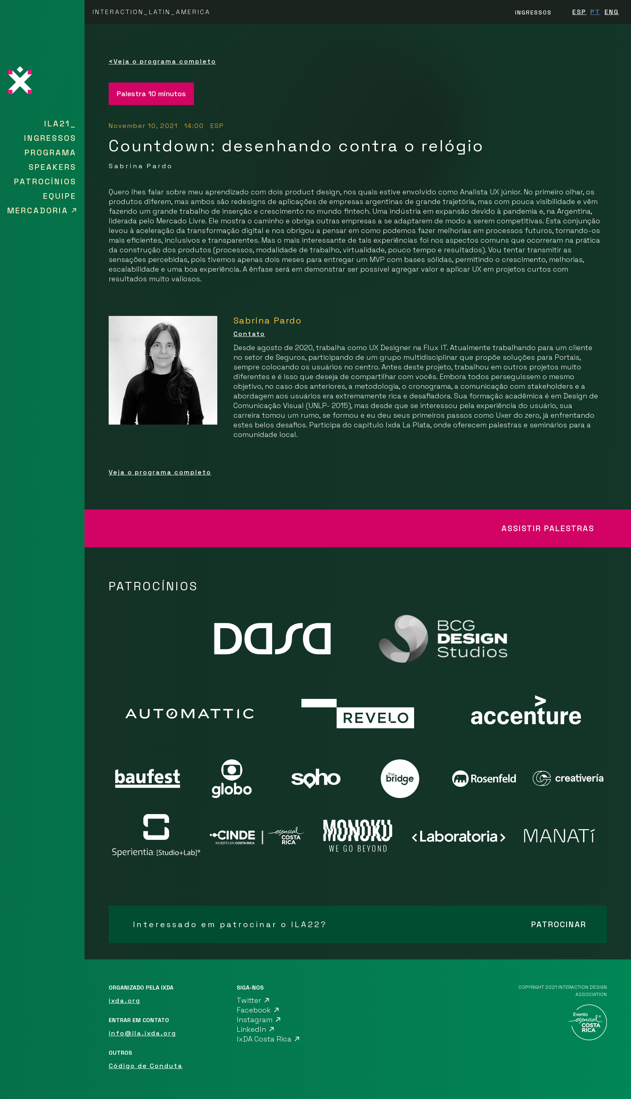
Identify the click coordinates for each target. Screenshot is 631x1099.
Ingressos (50, 138)
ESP (579, 12)
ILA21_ (60, 123)
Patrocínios (45, 181)
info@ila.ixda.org (142, 1033)
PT (595, 12)
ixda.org (124, 1000)
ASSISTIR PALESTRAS (547, 528)
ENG (611, 12)
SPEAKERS (52, 167)
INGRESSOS (533, 12)
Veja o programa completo (162, 61)
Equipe (59, 196)
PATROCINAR (558, 924)
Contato (249, 334)
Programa (50, 152)
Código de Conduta (146, 1066)
